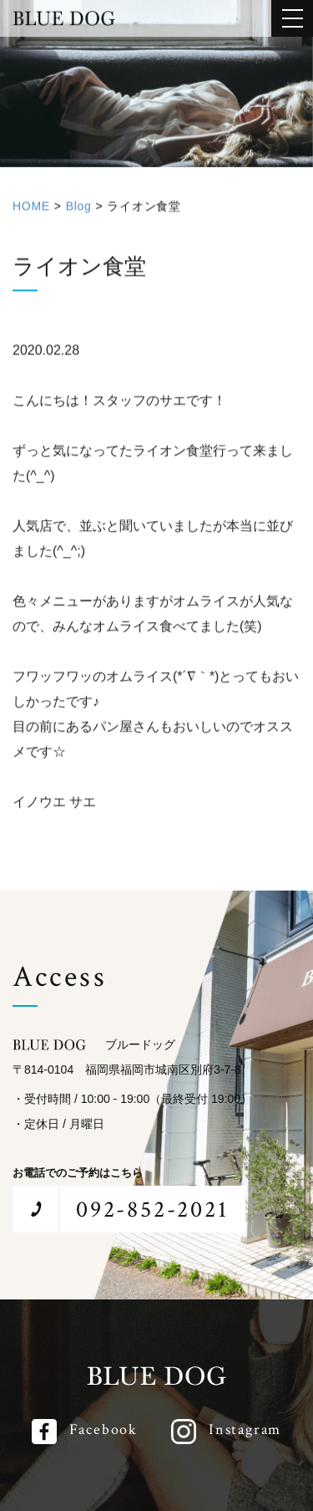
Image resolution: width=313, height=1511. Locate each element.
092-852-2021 (152, 1209)
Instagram (245, 1429)
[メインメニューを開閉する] (292, 18)
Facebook (103, 1429)
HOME (31, 211)
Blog (79, 211)
